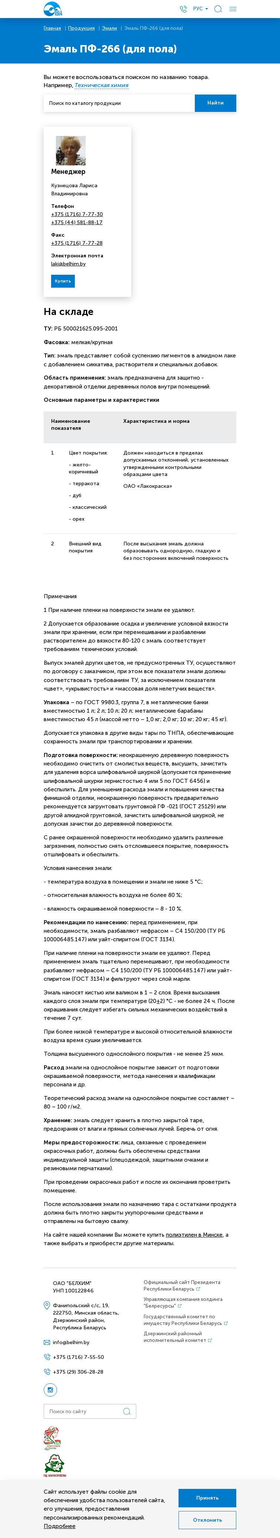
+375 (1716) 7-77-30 (77, 214)
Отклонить (207, 1520)
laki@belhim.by (68, 264)
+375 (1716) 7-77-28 (77, 243)
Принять (207, 1498)
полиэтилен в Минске (194, 1235)
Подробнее (60, 1526)
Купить (63, 281)
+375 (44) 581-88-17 (77, 222)
